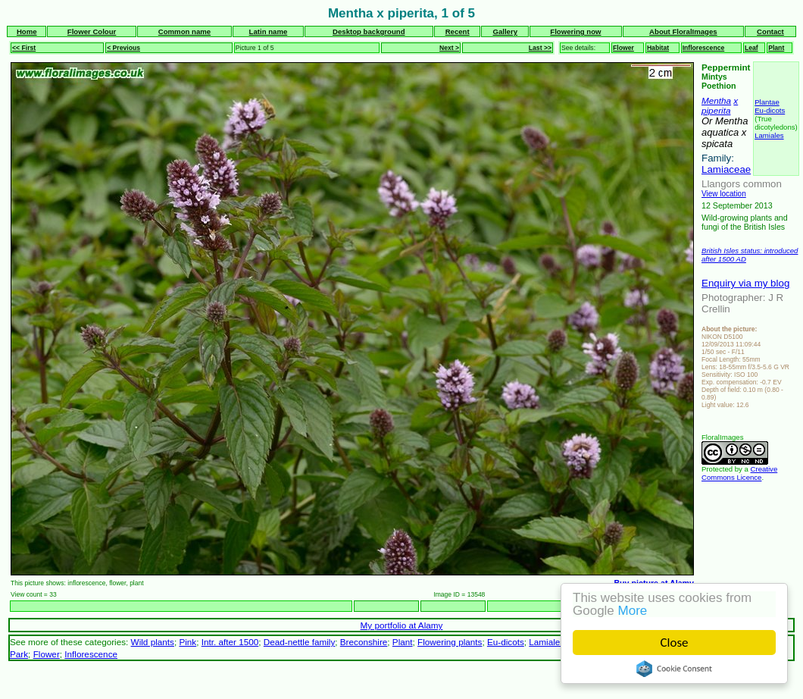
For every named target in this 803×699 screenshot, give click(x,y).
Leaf (751, 48)
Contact (770, 31)
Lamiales (769, 135)
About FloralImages (683, 31)
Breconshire (364, 642)
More (633, 610)
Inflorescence (704, 48)
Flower (623, 48)
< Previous (123, 48)
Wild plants (152, 642)
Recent (457, 31)
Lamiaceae (726, 169)
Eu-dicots (770, 110)
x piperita (719, 105)
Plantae (767, 102)
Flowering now (575, 31)
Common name (184, 31)
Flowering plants (449, 642)
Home (27, 31)
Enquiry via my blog (745, 283)
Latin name (268, 31)
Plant (776, 48)
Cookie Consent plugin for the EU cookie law (674, 668)
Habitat (658, 48)
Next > (449, 48)
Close (675, 642)
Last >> (540, 48)
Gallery (504, 31)
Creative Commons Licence (739, 473)
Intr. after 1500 (230, 642)
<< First (24, 48)
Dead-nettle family (299, 642)
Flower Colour (92, 31)
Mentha (716, 100)
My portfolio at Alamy (402, 625)
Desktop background (369, 31)
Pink (187, 642)
